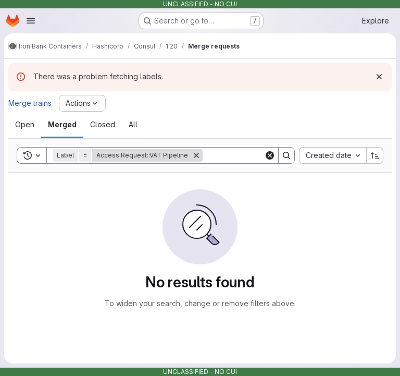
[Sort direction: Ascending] (375, 155)
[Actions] (82, 103)
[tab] (24, 125)
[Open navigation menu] (30, 21)
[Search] (286, 155)
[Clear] (270, 155)
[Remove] (196, 155)
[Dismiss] (379, 76)
